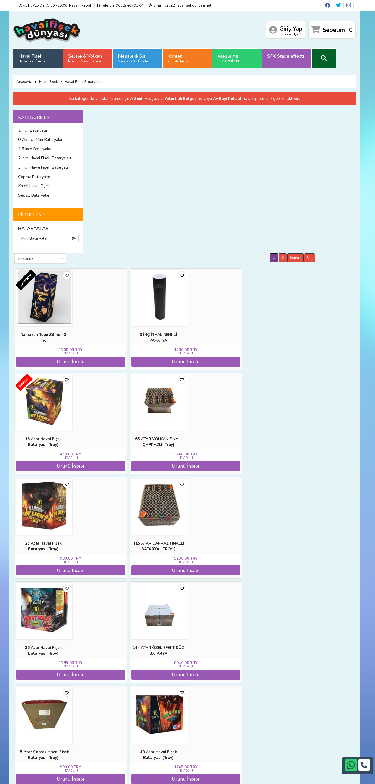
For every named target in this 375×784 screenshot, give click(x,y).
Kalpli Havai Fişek (47, 183)
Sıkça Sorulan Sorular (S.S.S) (56, 747)
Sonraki (329, 112)
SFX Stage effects (299, 54)
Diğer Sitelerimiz (46, 728)
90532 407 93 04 (129, 5)
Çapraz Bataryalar (47, 174)
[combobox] (129, 112)
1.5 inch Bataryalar (48, 146)
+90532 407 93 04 (196, 739)
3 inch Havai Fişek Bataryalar (57, 164)
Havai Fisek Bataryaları (96, 77)
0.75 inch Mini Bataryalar (53, 137)
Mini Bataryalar (61, 235)
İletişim (91, 741)
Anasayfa (37, 77)
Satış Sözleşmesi (99, 734)
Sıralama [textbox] (114, 113)
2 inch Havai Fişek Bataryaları (57, 155)
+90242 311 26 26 (196, 733)
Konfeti (192, 56)
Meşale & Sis (146, 56)
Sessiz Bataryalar (47, 192)
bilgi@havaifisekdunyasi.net (188, 5)
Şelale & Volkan (98, 56)
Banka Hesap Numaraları (106, 721)
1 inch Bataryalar (46, 127)
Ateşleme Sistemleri (241, 56)
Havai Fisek (46, 56)
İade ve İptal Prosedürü (105, 728)
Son (343, 112)
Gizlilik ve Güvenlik (100, 747)
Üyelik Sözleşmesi (47, 741)
